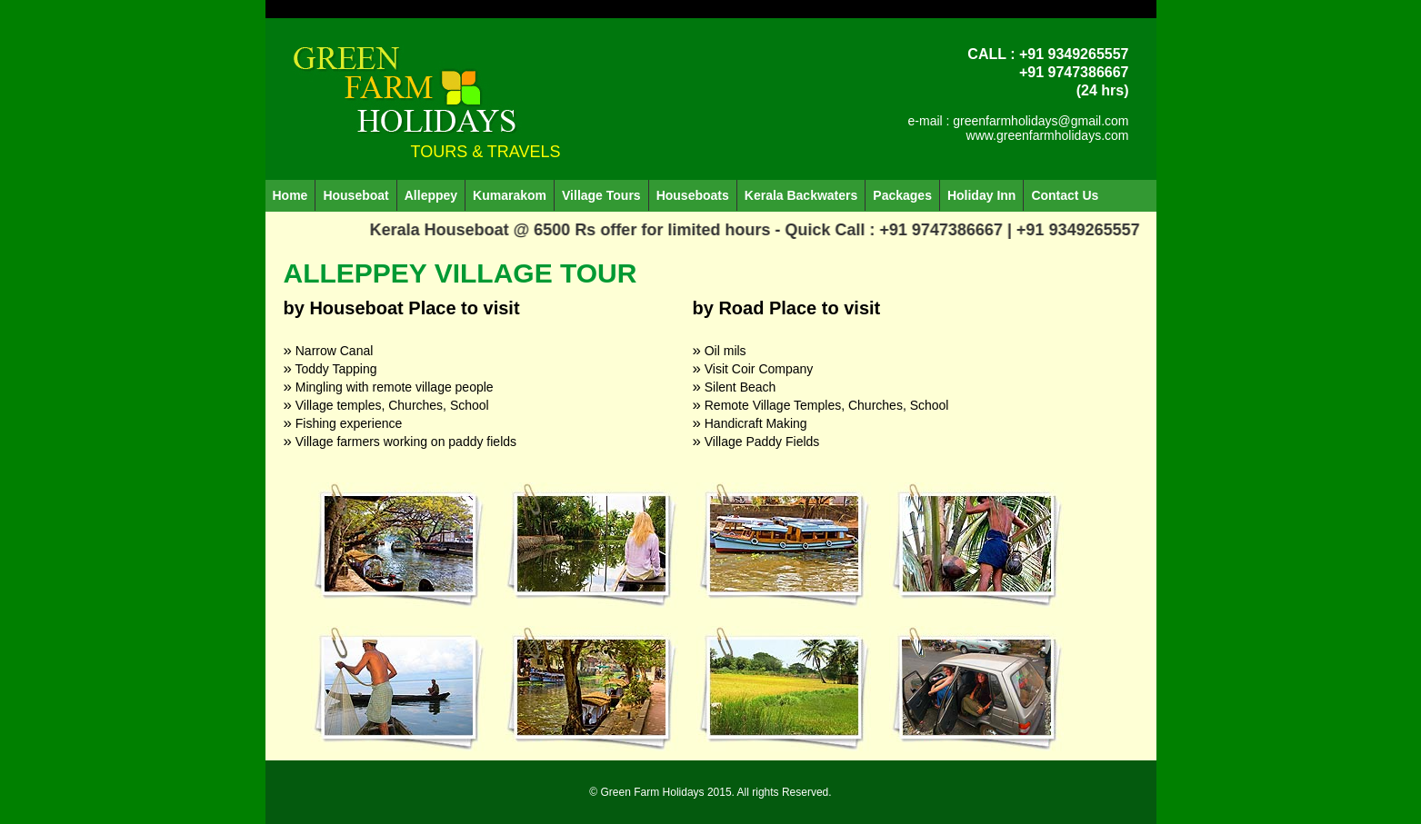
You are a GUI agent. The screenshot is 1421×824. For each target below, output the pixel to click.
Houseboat (355, 195)
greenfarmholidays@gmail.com (1040, 121)
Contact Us (1064, 195)
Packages (902, 195)
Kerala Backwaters (801, 195)
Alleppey (431, 195)
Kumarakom (509, 195)
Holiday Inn (981, 195)
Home (290, 195)
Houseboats (692, 195)
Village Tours (601, 195)
